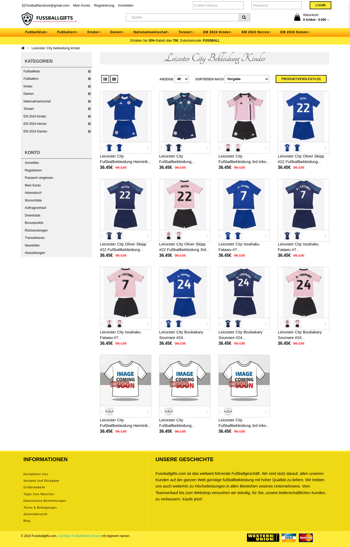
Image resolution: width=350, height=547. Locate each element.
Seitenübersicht (35, 514)
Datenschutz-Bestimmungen (44, 500)
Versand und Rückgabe (41, 480)
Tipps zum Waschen (38, 494)
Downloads (32, 215)
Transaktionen (35, 238)
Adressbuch (33, 193)
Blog (26, 520)
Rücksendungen (36, 230)
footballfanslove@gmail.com (45, 5)
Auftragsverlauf (35, 208)
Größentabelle (34, 487)
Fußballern (30, 79)
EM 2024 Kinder (34, 116)
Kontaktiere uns (35, 474)
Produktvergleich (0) (301, 79)
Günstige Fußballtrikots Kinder (79, 536)
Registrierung (104, 5)
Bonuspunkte (34, 223)
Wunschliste (33, 200)
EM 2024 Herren (35, 124)
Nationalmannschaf (37, 101)
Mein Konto (81, 5)
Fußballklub (31, 71)
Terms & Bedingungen (40, 507)
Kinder (28, 86)
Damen (28, 94)
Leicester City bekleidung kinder (56, 48)
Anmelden (125, 5)
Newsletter (32, 245)
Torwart (28, 109)
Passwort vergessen (39, 178)
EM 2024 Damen (35, 131)
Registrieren (33, 170)
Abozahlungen (35, 253)
